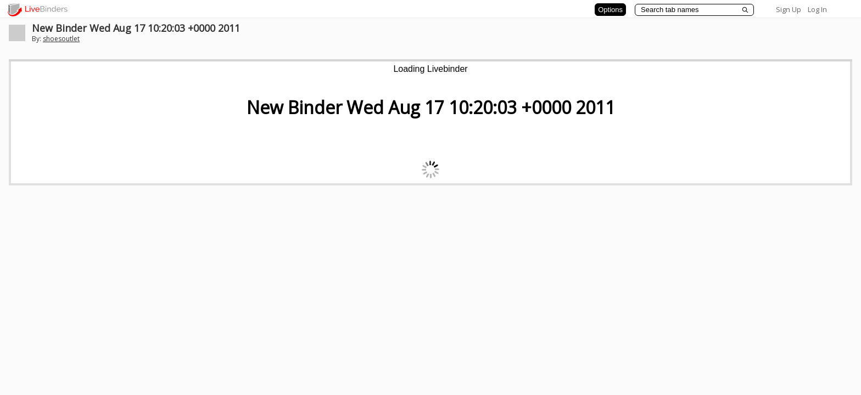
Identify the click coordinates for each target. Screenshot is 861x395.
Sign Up (788, 9)
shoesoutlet (61, 38)
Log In (817, 9)
